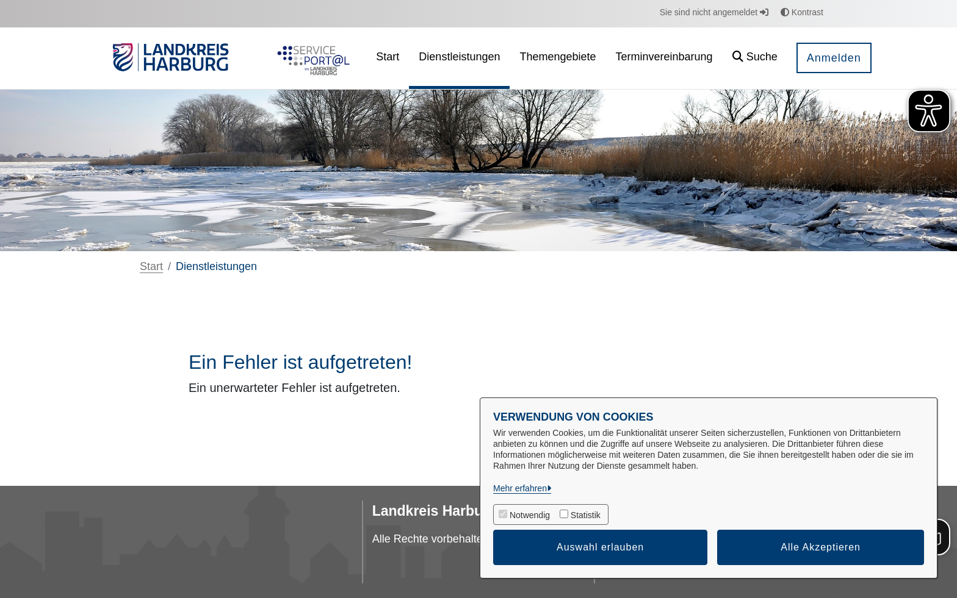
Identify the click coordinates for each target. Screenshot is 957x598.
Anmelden (834, 58)
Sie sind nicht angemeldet (714, 12)
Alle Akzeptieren (821, 547)
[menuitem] (387, 58)
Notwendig (530, 515)
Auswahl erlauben (600, 547)
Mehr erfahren (520, 488)
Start (151, 266)
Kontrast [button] (802, 12)
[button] (755, 58)
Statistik (586, 515)
